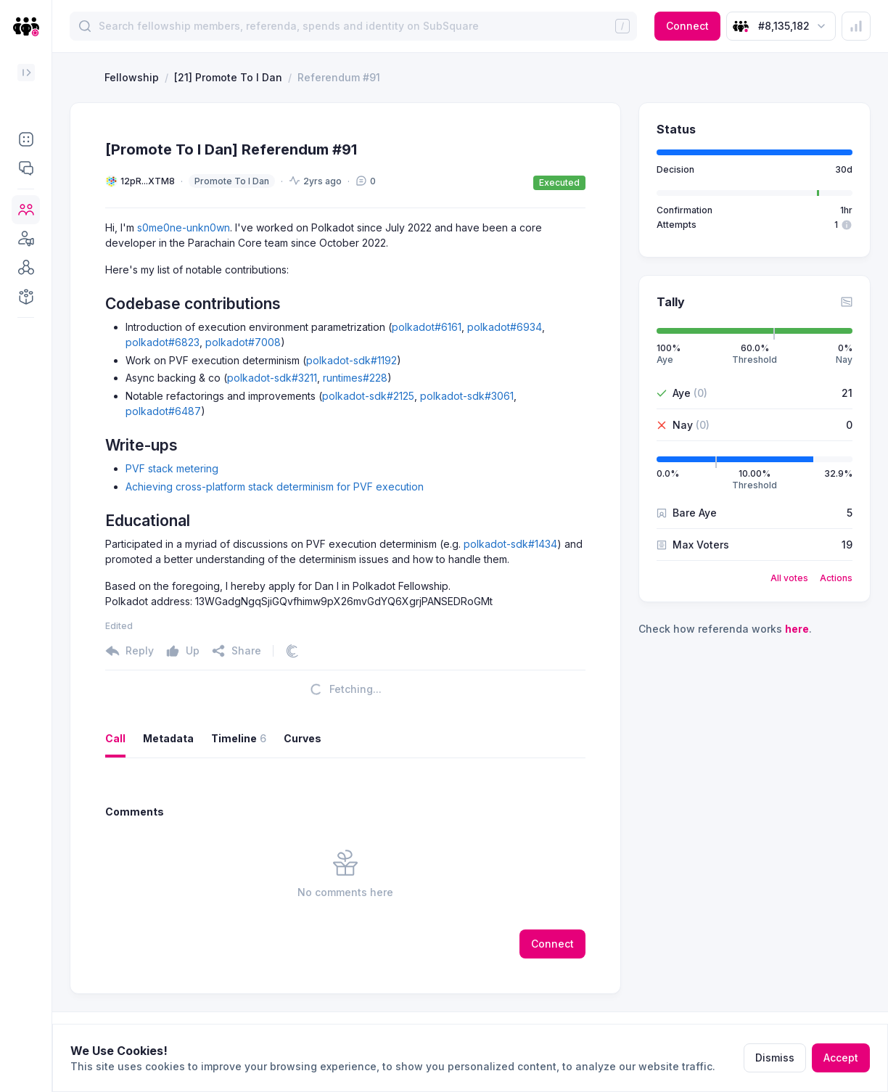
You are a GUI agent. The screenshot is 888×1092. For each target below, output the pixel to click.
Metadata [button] (168, 738)
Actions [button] (836, 577)
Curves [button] (302, 738)
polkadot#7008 (243, 342)
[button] (26, 139)
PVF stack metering (172, 468)
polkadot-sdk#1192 (351, 360)
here (797, 629)
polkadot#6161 (426, 327)
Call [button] (115, 738)
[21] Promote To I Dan (228, 77)
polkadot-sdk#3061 (467, 396)
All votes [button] (789, 577)
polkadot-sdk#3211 (272, 377)
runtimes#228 (355, 377)
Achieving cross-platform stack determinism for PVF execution (275, 486)
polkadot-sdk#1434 (510, 544)
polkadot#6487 (163, 411)
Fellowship (131, 77)
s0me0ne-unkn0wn (183, 227)
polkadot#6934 (504, 327)
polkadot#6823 (163, 342)
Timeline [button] (238, 738)
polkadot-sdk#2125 (368, 396)
